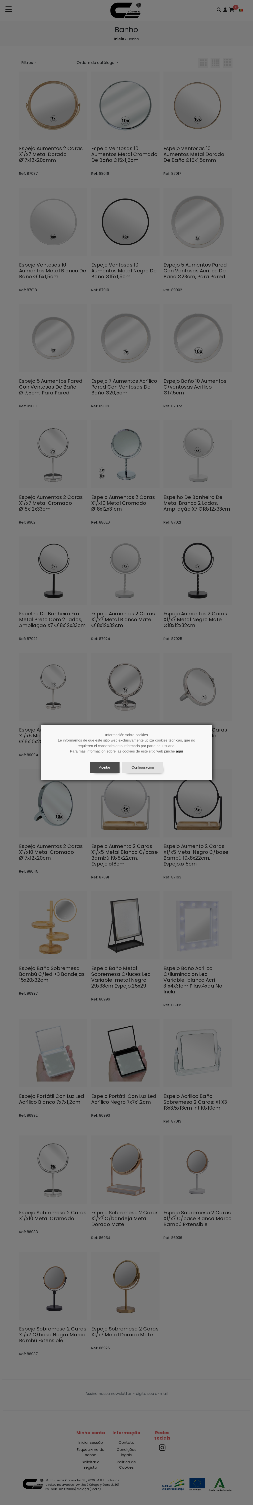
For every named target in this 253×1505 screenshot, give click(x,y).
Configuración (143, 767)
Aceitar (105, 767)
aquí (179, 751)
